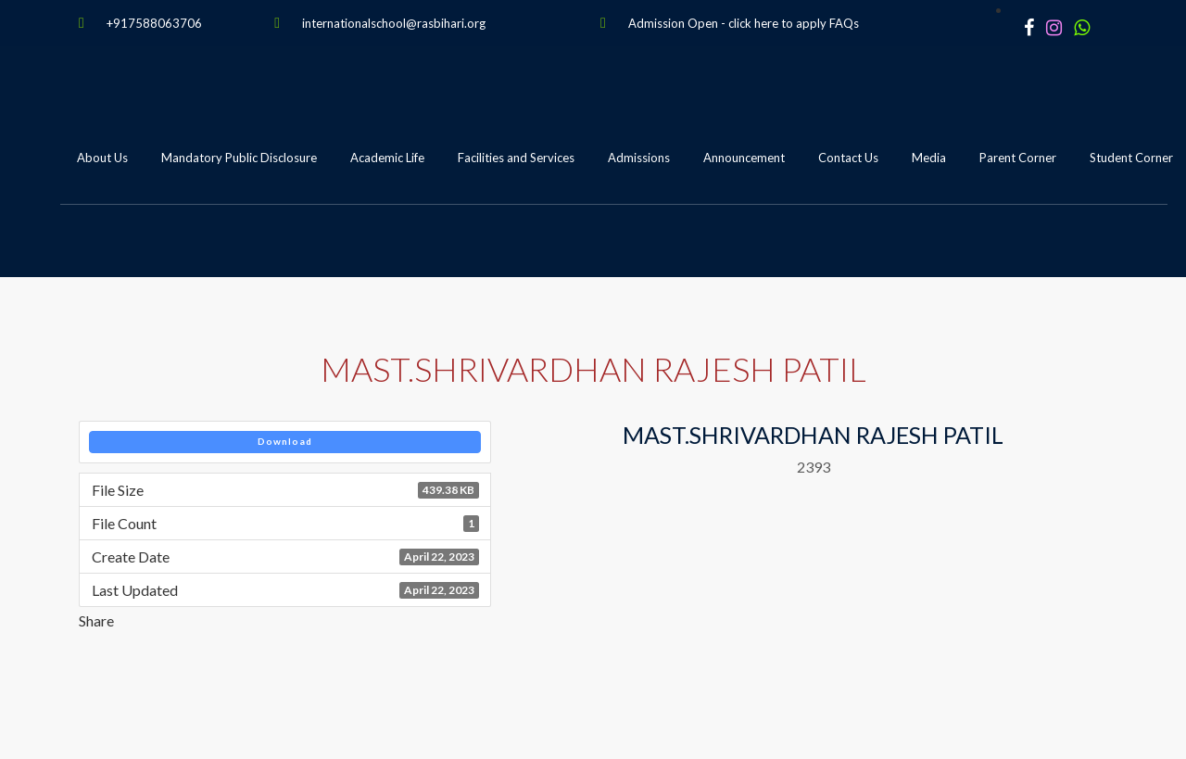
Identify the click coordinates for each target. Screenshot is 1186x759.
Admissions (639, 157)
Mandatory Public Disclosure (239, 157)
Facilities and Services (516, 157)
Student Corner (1131, 157)
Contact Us (848, 157)
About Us (102, 157)
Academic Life (387, 157)
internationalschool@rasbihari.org (394, 23)
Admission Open (673, 23)
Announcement (744, 157)
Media (929, 157)
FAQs (844, 23)
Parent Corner (1017, 157)
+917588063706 (154, 23)
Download (285, 441)
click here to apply (777, 23)
